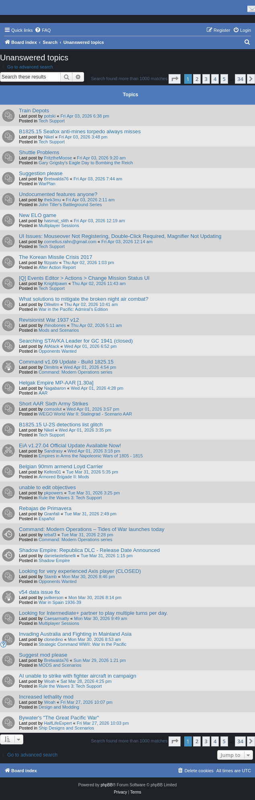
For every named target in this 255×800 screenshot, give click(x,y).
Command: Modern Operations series (75, 372)
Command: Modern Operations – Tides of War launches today (92, 529)
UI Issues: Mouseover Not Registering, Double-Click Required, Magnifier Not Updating (120, 236)
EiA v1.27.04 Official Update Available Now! (70, 445)
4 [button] (215, 79)
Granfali (52, 513)
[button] (175, 79)
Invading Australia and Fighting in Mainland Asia (75, 634)
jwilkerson (53, 597)
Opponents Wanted (57, 351)
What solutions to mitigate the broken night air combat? (83, 299)
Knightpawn (55, 283)
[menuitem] (43, 30)
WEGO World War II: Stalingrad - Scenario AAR (85, 413)
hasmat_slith (56, 220)
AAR (43, 393)
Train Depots (34, 110)
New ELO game (37, 215)
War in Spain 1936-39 (60, 602)
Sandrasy (53, 451)
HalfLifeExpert (58, 723)
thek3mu (52, 199)
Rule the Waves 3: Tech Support (70, 497)
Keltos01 (52, 471)
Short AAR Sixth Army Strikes (53, 404)
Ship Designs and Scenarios (66, 728)
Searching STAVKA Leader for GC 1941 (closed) (76, 341)
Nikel (48, 136)
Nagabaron (55, 388)
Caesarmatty (56, 618)
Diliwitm (51, 304)
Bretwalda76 (56, 178)
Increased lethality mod (46, 697)
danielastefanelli (60, 555)
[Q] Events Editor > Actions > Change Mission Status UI (84, 278)
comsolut (53, 409)
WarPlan (47, 183)
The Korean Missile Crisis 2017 (56, 257)
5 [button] (224, 79)
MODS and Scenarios (60, 665)
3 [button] (206, 79)
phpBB (107, 785)
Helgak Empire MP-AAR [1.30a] (56, 383)
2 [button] (196, 79)
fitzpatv (51, 262)
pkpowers (53, 492)
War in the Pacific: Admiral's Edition (73, 309)
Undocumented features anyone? (58, 194)
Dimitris (51, 367)
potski (50, 116)
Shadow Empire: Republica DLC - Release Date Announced (89, 550)
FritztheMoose (58, 157)
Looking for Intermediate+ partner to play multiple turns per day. (93, 613)
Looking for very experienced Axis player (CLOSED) (80, 571)
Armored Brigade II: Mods (64, 476)
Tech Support (52, 120)
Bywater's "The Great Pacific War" (59, 718)
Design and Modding (59, 707)
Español (47, 518)
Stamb (50, 576)
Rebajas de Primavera (45, 508)
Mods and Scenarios (59, 330)
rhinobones (55, 325)
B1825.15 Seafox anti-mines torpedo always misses (80, 131)
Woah (50, 681)
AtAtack (51, 346)
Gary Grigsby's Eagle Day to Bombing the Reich (86, 162)
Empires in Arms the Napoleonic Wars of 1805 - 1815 (91, 455)
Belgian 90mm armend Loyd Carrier (61, 466)
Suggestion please (41, 173)
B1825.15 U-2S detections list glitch (61, 425)
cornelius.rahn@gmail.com (70, 241)
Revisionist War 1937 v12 (49, 320)
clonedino (53, 639)
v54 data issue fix (39, 592)
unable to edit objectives (47, 487)
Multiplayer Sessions (59, 225)
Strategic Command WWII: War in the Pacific (82, 644)
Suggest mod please (43, 655)
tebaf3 (50, 534)
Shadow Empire (54, 560)
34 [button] (240, 79)
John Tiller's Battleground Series (70, 204)
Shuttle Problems (39, 152)
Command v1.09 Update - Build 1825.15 (66, 362)
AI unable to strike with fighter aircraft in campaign (77, 676)
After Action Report (57, 267)
